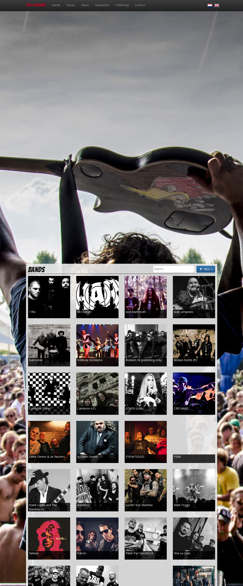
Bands (56, 5)
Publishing (122, 5)
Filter (205, 269)
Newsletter (102, 5)
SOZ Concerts (36, 5)
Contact (140, 5)
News (85, 5)
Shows (70, 5)
